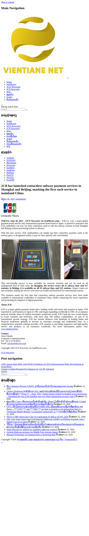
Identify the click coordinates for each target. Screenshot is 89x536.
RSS (8, 146)
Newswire (10, 165)
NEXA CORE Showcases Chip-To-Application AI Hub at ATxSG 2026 (37, 417)
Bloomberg (11, 163)
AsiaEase (10, 170)
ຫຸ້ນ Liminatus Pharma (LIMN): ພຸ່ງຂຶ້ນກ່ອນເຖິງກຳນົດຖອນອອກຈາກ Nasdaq (39, 386)
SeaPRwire (11, 84)
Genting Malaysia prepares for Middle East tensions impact (32, 432)
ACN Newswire (13, 87)
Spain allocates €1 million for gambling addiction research (31, 429)
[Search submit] (27, 374)
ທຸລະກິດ (10, 94)
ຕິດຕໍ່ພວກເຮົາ (12, 99)
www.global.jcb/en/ (9, 329)
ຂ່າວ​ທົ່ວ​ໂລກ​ (11, 136)
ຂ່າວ (8, 92)
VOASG (10, 177)
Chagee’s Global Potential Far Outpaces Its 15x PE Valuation (27, 369)
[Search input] (13, 109)
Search (4, 371)
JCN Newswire (13, 89)
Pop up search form (9, 106)
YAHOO (10, 158)
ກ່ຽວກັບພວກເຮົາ (14, 144)
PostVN (9, 175)
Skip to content (7, 2)
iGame (9, 97)
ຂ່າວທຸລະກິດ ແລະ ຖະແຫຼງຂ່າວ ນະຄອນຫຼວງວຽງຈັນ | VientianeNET (47, 439)
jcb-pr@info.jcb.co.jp (16, 343)
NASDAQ (11, 160)
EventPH (10, 180)
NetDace (10, 172)
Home (9, 82)
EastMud (10, 168)
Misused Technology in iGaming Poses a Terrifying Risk (31, 435)
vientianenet (20, 199)
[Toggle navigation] (68, 78)
